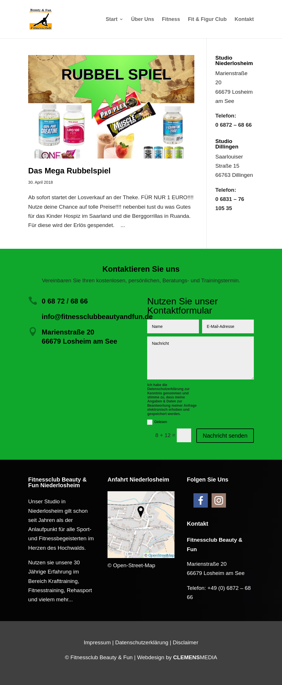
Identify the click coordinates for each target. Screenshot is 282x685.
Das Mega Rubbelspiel (69, 171)
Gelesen (157, 422)
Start (112, 19)
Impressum (97, 642)
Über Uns (142, 19)
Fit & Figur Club (207, 19)
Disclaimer (185, 642)
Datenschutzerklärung (141, 642)
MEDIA (195, 657)
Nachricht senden (225, 435)
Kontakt (244, 19)
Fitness (171, 19)
